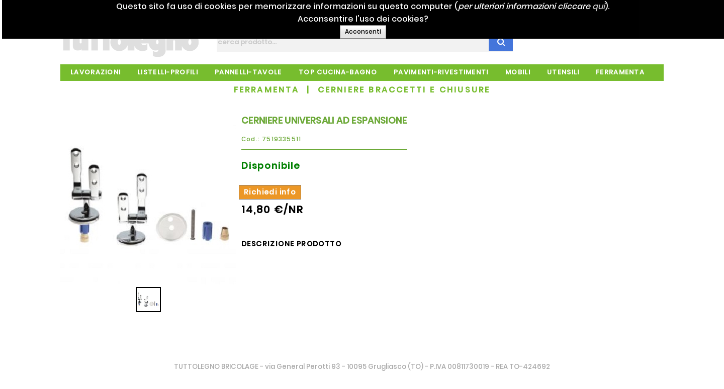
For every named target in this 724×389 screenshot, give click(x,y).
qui (620, 6)
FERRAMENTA (267, 89)
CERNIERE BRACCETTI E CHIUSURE (404, 89)
